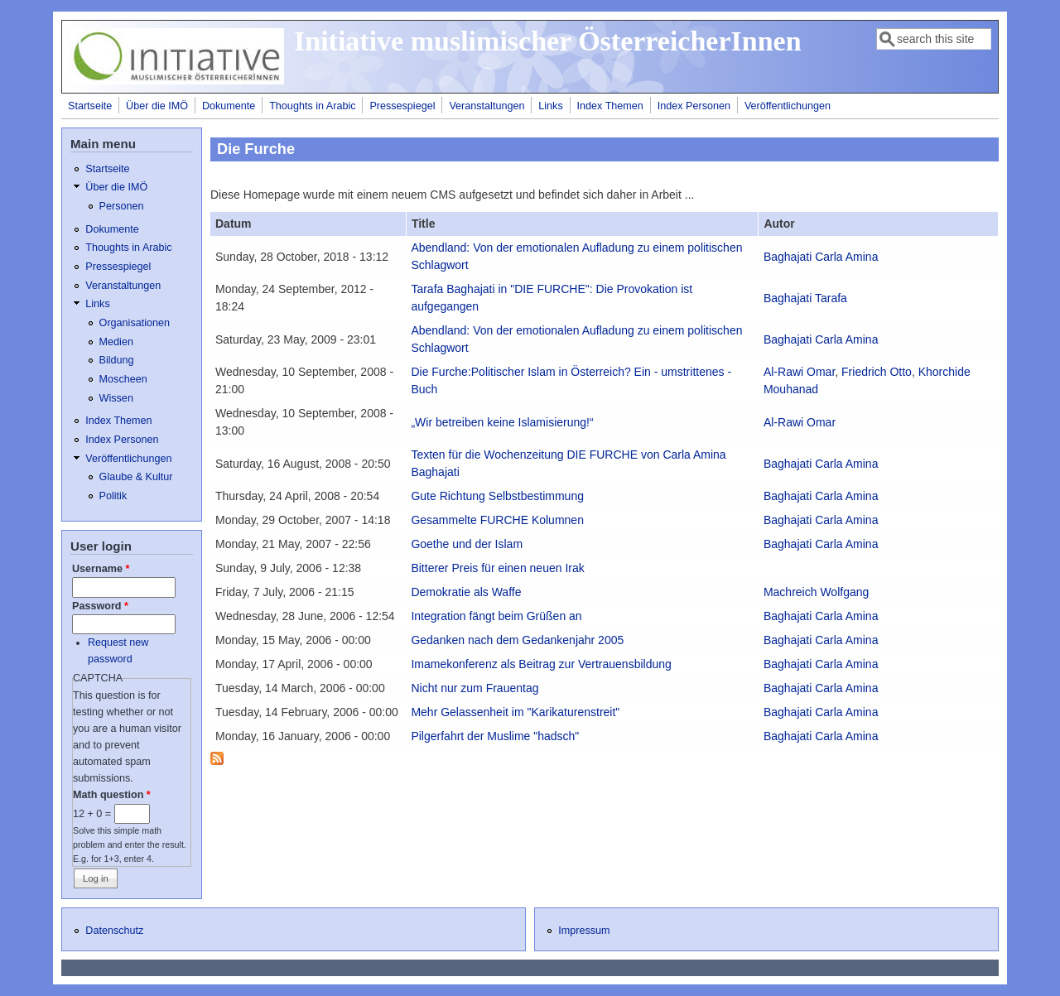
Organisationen (134, 323)
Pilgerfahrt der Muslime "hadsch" (495, 736)
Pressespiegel (402, 106)
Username (100, 569)
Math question (112, 795)
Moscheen (123, 379)
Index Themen (610, 106)
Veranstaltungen (486, 106)
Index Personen (694, 106)
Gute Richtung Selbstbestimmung (497, 496)
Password (100, 606)
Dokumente (228, 106)
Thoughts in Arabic (312, 106)
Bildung (116, 360)
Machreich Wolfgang (816, 592)
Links (550, 106)
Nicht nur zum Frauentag (474, 688)
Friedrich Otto (876, 371)
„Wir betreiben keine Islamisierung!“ (502, 422)
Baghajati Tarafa (805, 298)
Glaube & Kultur (136, 477)
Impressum (584, 930)
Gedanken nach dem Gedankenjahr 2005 (517, 640)
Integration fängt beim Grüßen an (496, 616)
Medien (116, 342)
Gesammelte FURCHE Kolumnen (497, 520)
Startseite (90, 106)
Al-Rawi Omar (799, 371)
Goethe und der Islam (467, 544)
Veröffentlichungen (787, 106)
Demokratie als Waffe (466, 592)
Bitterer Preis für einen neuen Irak (497, 568)
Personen (121, 206)
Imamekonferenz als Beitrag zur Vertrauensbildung (541, 664)
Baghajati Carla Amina (821, 256)
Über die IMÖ (157, 106)
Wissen (116, 398)
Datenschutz (114, 930)
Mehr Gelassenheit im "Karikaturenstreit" (515, 712)
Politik (113, 496)
